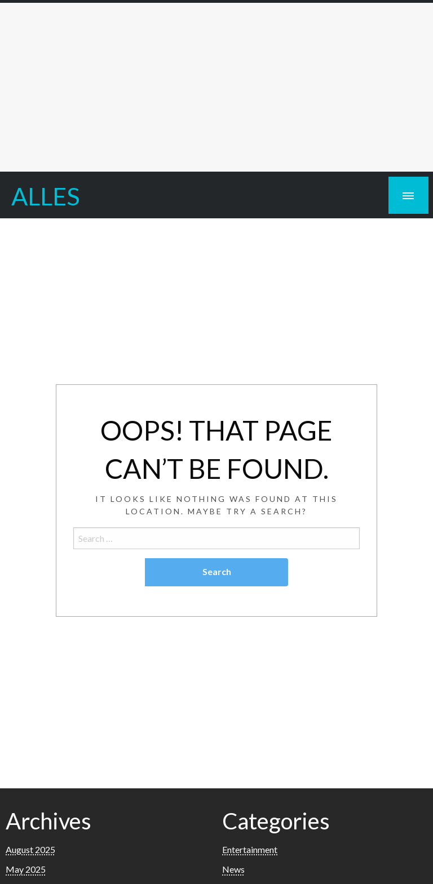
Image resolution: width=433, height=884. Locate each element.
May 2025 (26, 869)
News (233, 869)
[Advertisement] (216, 87)
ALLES (45, 195)
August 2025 (30, 849)
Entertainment (249, 849)
